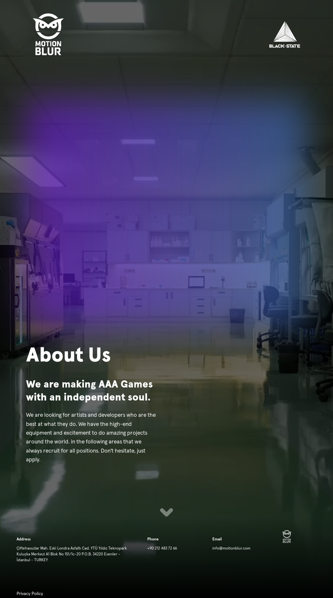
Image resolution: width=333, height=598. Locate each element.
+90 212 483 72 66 (162, 548)
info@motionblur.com (231, 548)
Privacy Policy (30, 593)
